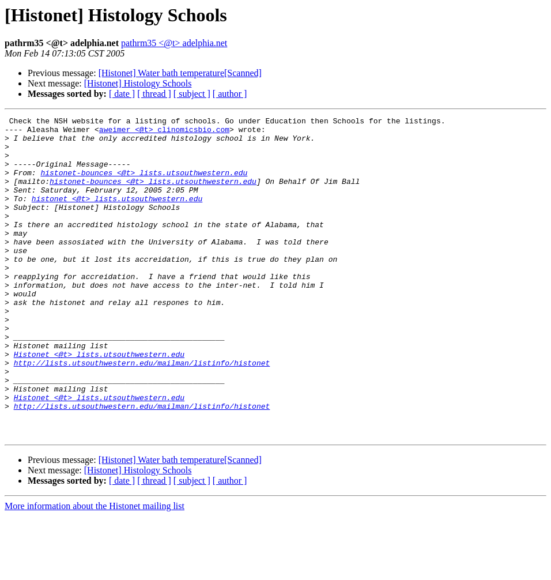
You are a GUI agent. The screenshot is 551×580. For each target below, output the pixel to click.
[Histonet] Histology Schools (138, 83)
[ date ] (122, 94)
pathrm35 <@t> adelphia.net (174, 43)
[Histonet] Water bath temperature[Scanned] (180, 73)
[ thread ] (154, 94)
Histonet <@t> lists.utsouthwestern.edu (99, 402)
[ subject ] (191, 94)
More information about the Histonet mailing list (94, 570)
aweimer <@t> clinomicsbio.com (164, 132)
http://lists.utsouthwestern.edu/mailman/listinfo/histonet (142, 413)
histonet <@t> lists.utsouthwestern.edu (117, 215)
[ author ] (230, 94)
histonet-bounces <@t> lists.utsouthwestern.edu (143, 184)
